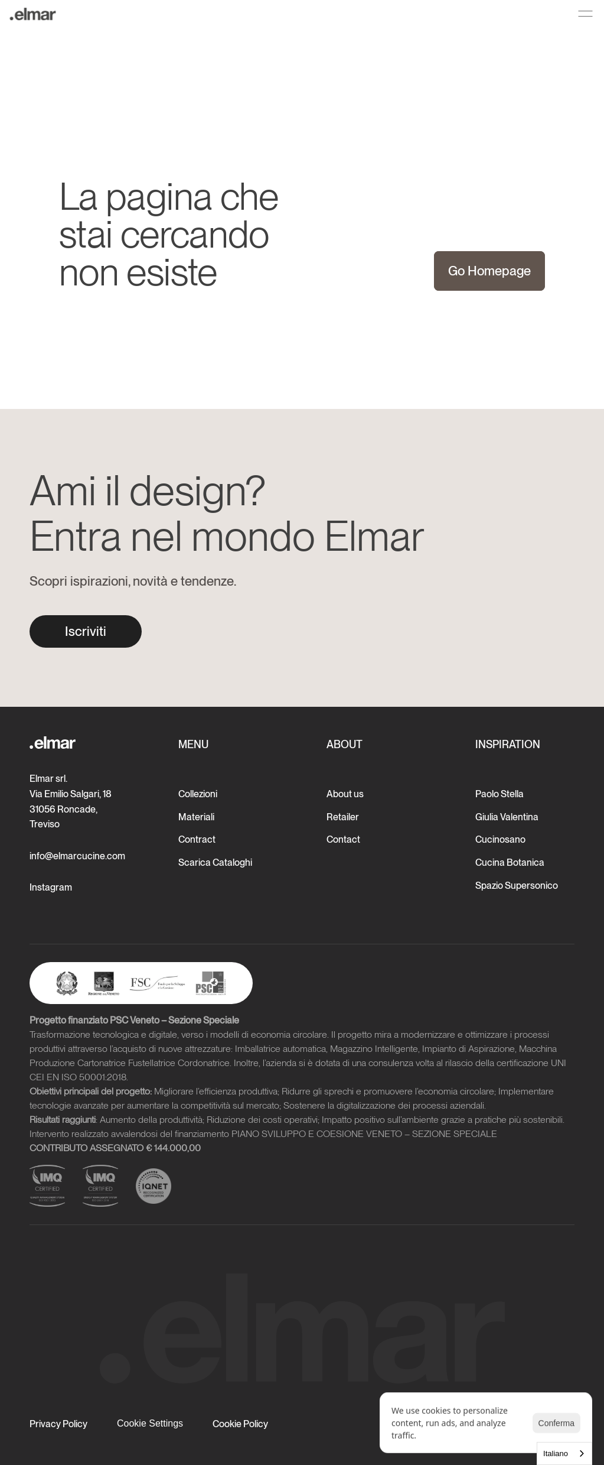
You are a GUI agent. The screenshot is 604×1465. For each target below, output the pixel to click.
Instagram (51, 887)
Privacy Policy (58, 1424)
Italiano (555, 1453)
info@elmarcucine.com (77, 856)
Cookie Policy (240, 1424)
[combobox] (564, 1453)
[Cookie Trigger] (150, 1423)
